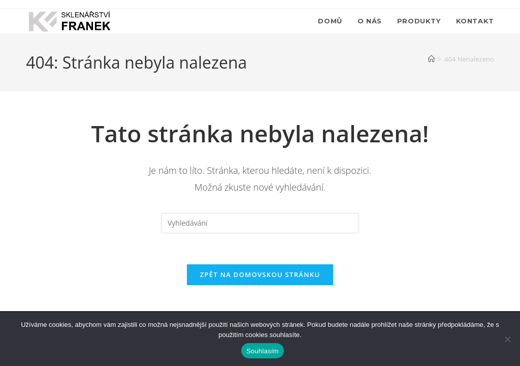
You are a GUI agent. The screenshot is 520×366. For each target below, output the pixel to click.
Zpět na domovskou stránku (260, 274)
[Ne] (507, 339)
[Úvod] (431, 59)
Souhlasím (262, 351)
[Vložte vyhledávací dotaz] (260, 223)
